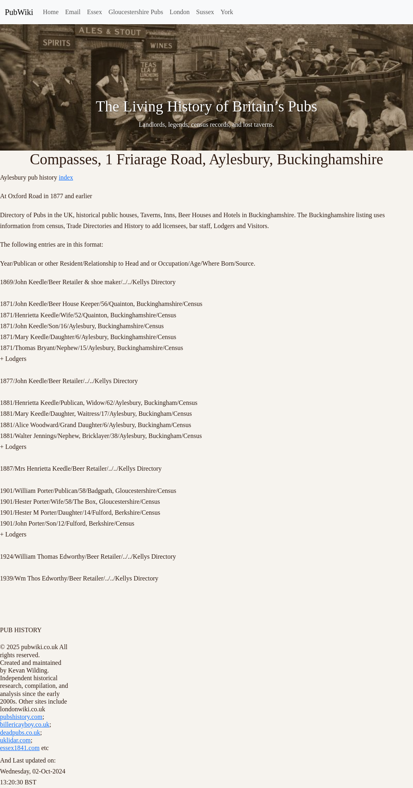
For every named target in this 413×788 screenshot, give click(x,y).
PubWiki (19, 12)
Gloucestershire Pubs (135, 11)
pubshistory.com (21, 716)
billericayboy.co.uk (24, 724)
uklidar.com (15, 740)
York (227, 11)
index (66, 177)
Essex (94, 11)
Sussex (205, 11)
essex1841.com (20, 747)
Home (50, 11)
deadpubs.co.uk (20, 732)
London (180, 11)
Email (72, 11)
